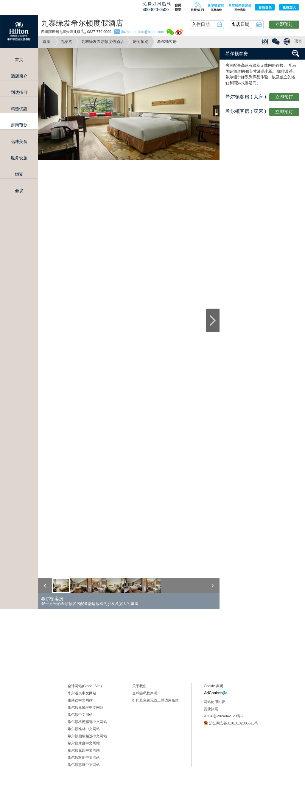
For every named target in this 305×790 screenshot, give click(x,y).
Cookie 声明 (213, 686)
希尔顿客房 (236, 53)
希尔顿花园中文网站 (84, 750)
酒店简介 (19, 76)
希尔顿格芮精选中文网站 (87, 722)
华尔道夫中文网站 (82, 693)
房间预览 (140, 41)
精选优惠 (19, 108)
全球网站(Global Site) (85, 686)
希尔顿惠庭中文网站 (84, 765)
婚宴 (19, 174)
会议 (19, 190)
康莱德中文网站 (80, 700)
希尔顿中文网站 (80, 715)
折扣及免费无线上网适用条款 (155, 700)
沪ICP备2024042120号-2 (223, 716)
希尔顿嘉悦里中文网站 (85, 707)
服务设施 (19, 157)
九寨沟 (66, 41)
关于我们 (139, 686)
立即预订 (284, 24)
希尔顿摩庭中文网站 (84, 743)
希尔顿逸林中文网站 (84, 729)
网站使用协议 (214, 702)
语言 (298, 41)
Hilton (19, 31)
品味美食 (19, 141)
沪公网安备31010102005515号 (231, 723)
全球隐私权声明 (144, 693)
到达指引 (19, 92)
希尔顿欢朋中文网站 (84, 757)
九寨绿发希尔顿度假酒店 (102, 41)
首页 (46, 41)
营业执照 (211, 709)
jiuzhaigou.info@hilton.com (142, 32)
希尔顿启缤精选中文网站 (87, 736)
